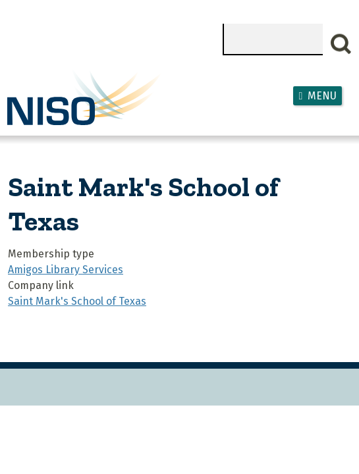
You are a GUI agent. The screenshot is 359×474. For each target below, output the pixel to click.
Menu (322, 96)
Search (341, 44)
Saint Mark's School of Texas (77, 301)
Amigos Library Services (65, 269)
